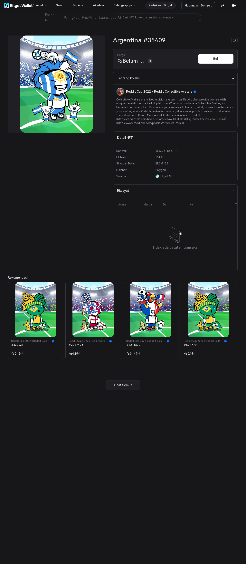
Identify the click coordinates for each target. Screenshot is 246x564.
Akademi (98, 5)
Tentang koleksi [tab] (175, 78)
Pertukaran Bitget (160, 5)
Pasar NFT (49, 17)
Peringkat (71, 18)
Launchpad (108, 18)
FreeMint (89, 18)
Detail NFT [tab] (175, 138)
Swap (59, 5)
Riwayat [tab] (175, 191)
